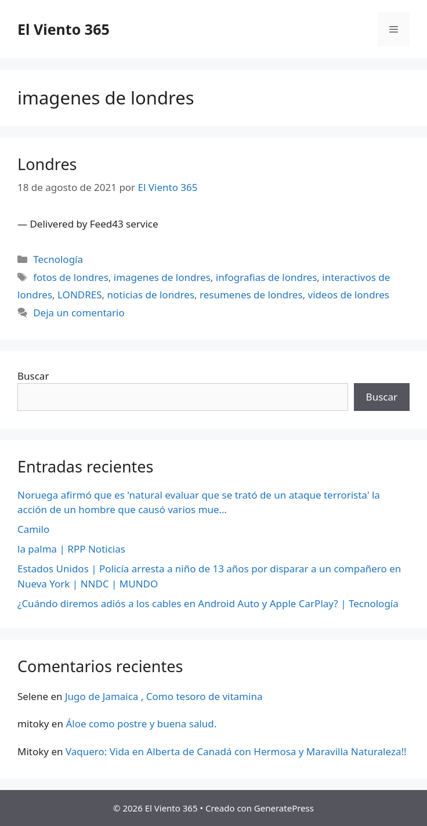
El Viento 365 (63, 29)
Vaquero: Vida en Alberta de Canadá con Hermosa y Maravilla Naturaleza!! (236, 751)
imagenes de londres (162, 277)
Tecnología (58, 259)
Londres (47, 164)
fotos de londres (70, 277)
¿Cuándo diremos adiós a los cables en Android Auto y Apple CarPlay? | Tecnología (208, 603)
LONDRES (79, 294)
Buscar (33, 376)
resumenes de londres (251, 294)
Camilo (33, 529)
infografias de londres (266, 277)
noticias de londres (150, 294)
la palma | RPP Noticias (71, 549)
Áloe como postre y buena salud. (141, 723)
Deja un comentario (79, 312)
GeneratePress (284, 808)
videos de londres (348, 294)
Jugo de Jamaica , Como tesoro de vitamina (164, 696)
